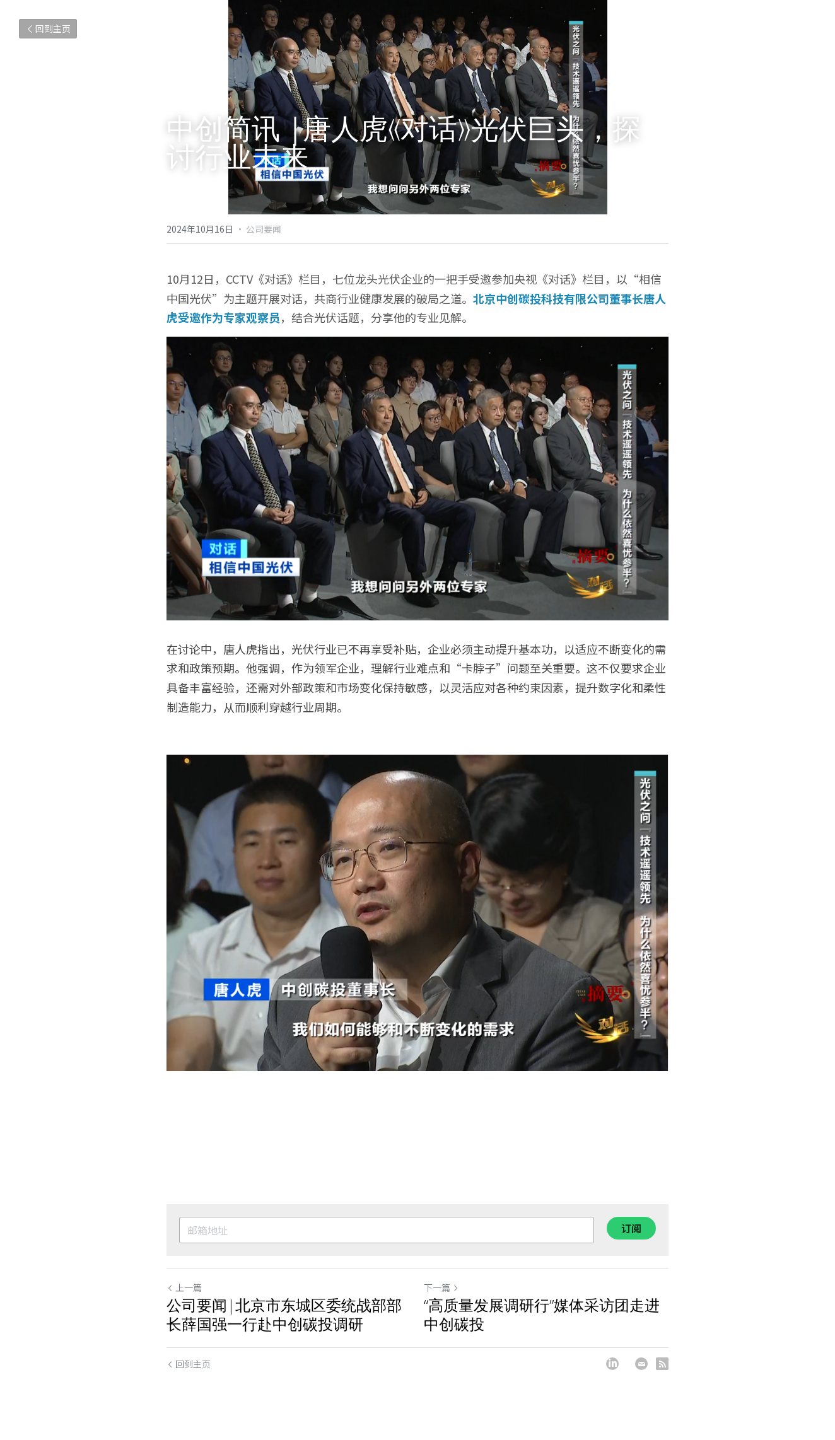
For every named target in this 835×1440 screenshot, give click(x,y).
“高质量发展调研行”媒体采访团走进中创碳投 (542, 1314)
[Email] (641, 1363)
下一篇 (441, 1287)
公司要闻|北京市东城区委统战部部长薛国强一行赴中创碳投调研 (284, 1314)
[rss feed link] (662, 1363)
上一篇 (184, 1287)
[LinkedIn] (612, 1363)
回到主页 (48, 28)
